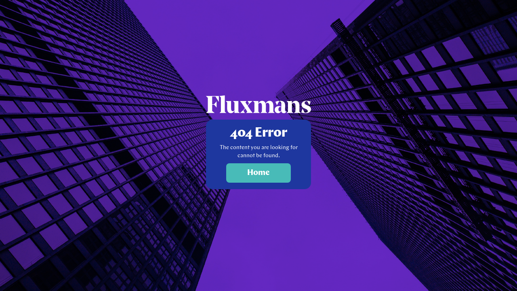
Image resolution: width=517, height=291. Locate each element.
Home (258, 173)
